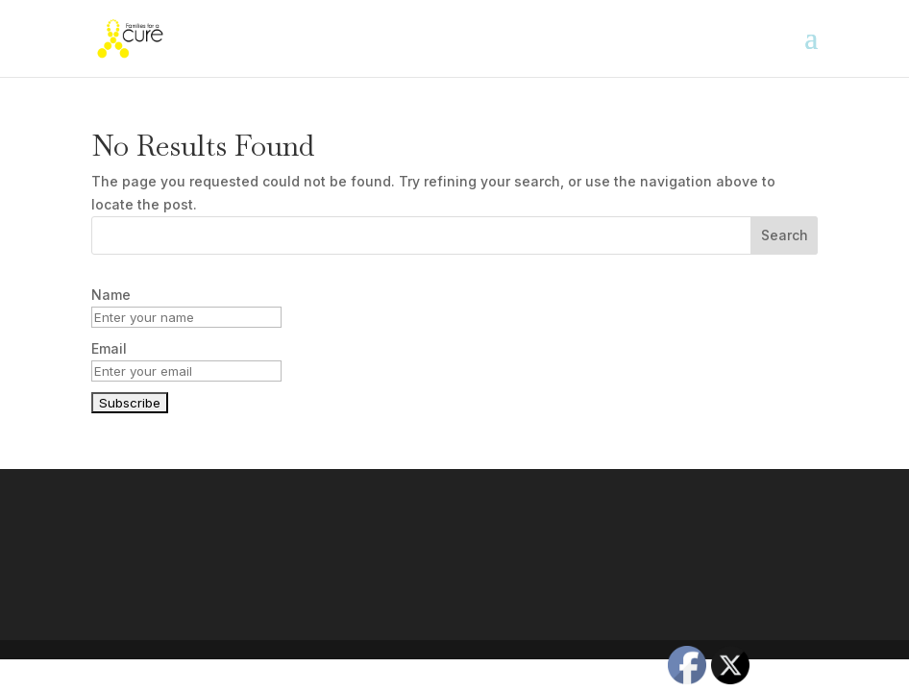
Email (109, 348)
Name (111, 294)
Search (784, 235)
